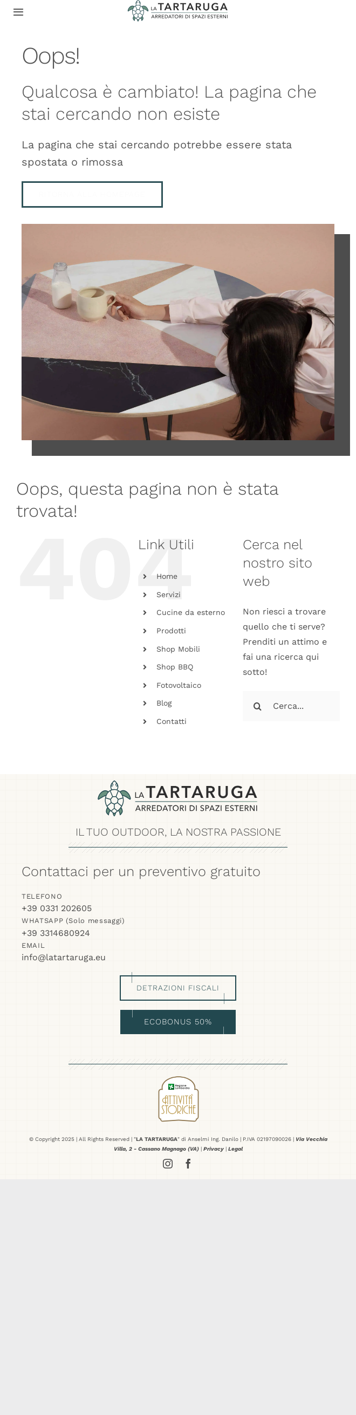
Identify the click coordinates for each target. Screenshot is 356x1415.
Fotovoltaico (178, 685)
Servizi (168, 594)
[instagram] (168, 1163)
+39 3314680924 (56, 933)
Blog (164, 703)
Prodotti (171, 630)
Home (166, 576)
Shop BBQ (174, 666)
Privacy (213, 1149)
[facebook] (188, 1163)
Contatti (171, 721)
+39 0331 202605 (57, 908)
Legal (235, 1149)
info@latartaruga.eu (64, 957)
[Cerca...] (291, 706)
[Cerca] (258, 706)
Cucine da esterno (190, 612)
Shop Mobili (178, 649)
